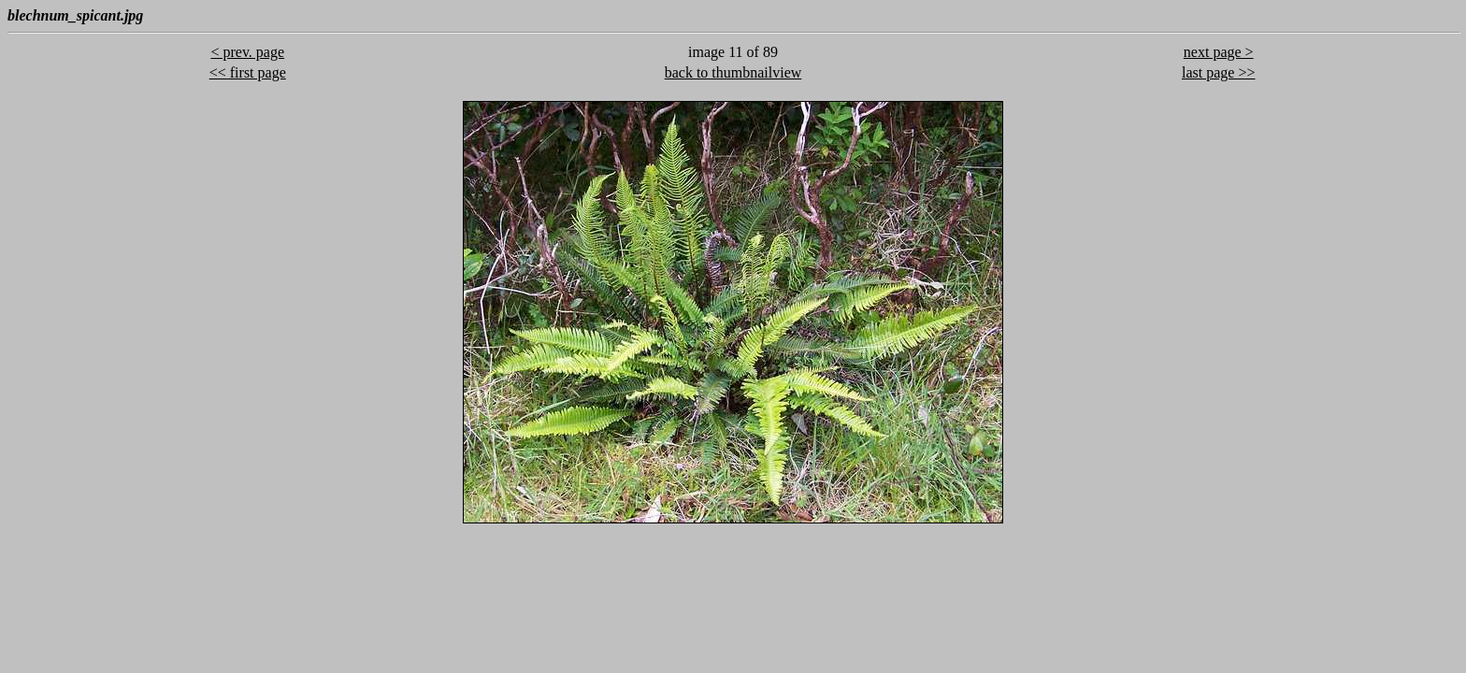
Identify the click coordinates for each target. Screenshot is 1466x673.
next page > (1219, 52)
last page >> (1218, 72)
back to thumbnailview (733, 72)
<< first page (247, 72)
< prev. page (247, 52)
